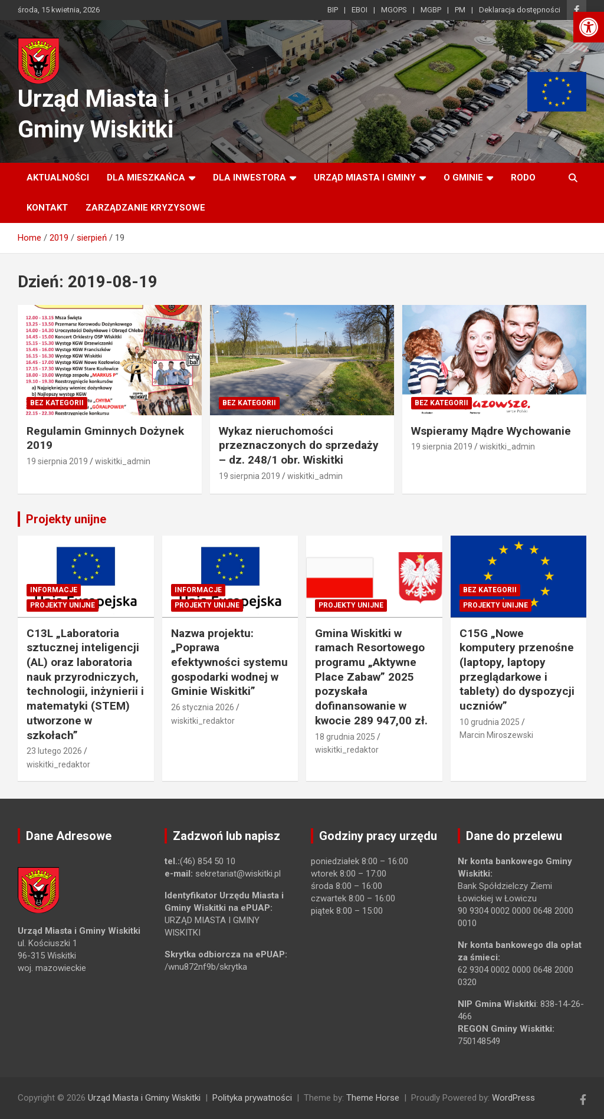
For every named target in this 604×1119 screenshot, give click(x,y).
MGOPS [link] (394, 9)
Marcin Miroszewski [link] (496, 735)
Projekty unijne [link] (66, 519)
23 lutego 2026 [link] (54, 751)
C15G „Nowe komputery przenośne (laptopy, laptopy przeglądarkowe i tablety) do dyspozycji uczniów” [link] (517, 669)
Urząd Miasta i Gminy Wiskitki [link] (144, 1097)
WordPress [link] (513, 1097)
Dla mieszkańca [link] (146, 177)
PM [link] (460, 9)
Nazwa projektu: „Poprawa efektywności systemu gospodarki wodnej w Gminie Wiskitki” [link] (229, 662)
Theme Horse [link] (372, 1097)
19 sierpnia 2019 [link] (57, 461)
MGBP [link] (431, 9)
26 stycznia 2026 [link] (202, 707)
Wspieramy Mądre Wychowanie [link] (491, 431)
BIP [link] (332, 9)
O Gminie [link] (463, 177)
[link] (588, 27)
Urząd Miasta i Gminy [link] (365, 177)
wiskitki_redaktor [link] (58, 764)
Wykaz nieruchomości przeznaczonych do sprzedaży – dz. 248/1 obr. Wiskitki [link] (299, 445)
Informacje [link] (53, 590)
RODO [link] (523, 177)
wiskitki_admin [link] (122, 461)
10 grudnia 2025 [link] (489, 722)
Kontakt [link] (47, 207)
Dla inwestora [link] (249, 177)
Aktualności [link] (58, 177)
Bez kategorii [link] (57, 403)
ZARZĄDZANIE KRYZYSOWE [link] (145, 207)
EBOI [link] (359, 9)
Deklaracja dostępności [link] (519, 9)
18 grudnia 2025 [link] (345, 736)
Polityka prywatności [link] (252, 1097)
